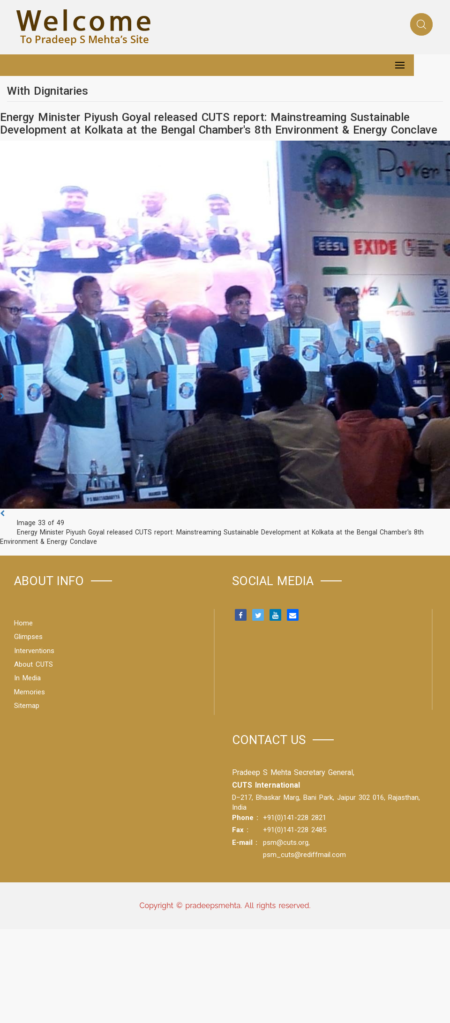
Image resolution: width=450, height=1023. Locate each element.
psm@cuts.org (285, 842)
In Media (27, 678)
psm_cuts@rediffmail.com (304, 854)
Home (23, 623)
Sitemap (26, 705)
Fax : (240, 830)
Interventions (34, 651)
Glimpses (28, 636)
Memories (29, 692)
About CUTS (33, 664)
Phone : (245, 817)
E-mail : (244, 842)
